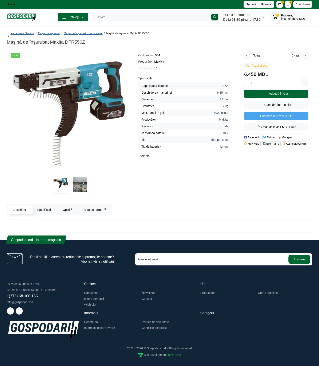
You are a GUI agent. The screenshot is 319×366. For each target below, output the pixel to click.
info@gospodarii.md (20, 302)
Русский (251, 4)
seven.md (174, 354)
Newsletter (149, 293)
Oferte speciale (268, 293)
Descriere (19, 209)
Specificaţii (44, 209)
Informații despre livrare (99, 328)
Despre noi (91, 322)
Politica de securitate (155, 322)
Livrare (11, 4)
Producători (208, 293)
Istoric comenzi (94, 298)
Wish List (90, 304)
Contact (147, 298)
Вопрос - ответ (94, 209)
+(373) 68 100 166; (237, 15)
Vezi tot (144, 156)
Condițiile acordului (154, 328)
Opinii (67, 209)
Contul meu (303, 4)
